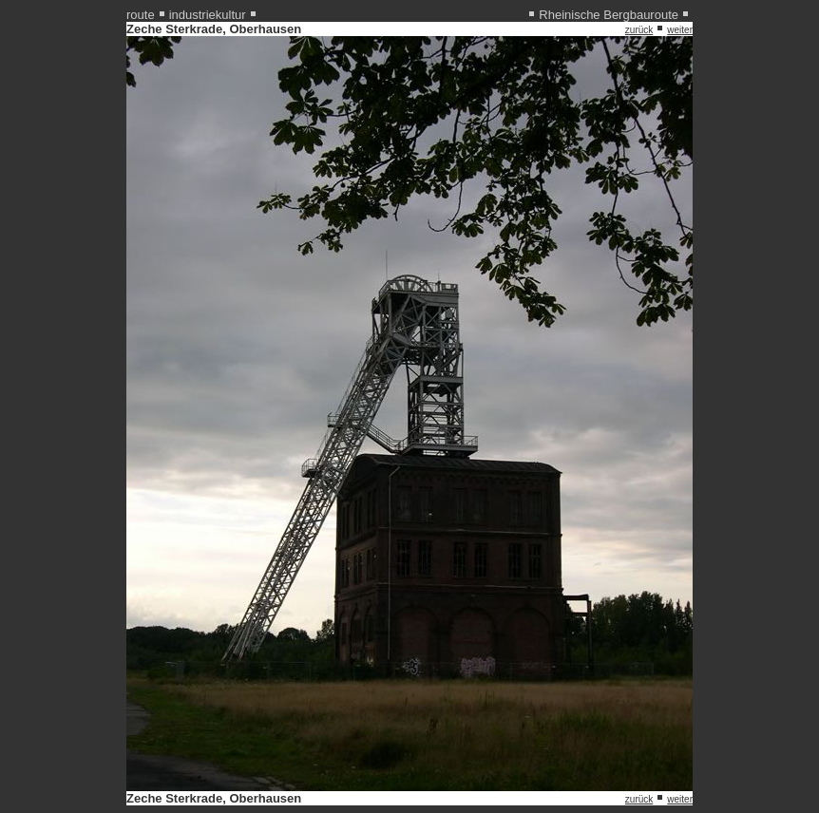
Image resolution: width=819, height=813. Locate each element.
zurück (639, 30)
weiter (680, 30)
